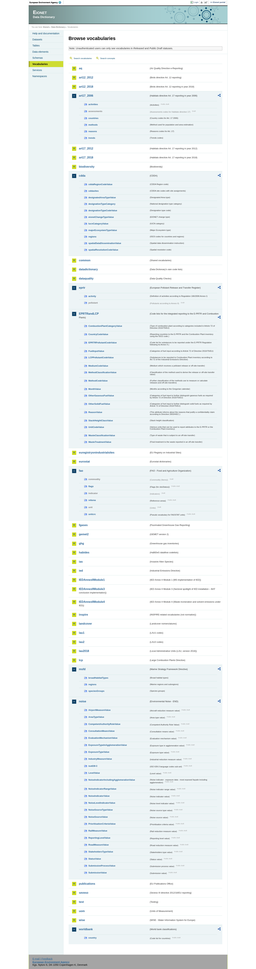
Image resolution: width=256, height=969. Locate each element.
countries (94, 118)
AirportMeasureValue (100, 710)
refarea (92, 500)
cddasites (94, 191)
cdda (82, 175)
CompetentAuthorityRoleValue (104, 724)
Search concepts (107, 58)
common (85, 260)
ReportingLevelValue (99, 838)
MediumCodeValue (98, 366)
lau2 (82, 642)
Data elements (40, 51)
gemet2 (84, 534)
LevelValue (94, 773)
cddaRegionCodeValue (101, 184)
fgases (83, 525)
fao (81, 470)
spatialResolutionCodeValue (103, 249)
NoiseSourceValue (98, 817)
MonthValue (95, 389)
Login (196, 2)
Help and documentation (45, 33)
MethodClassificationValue (103, 372)
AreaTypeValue (96, 717)
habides (84, 552)
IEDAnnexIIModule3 (92, 589)
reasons (93, 131)
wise (82, 920)
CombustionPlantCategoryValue (105, 326)
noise (82, 701)
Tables (36, 45)
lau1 (82, 632)
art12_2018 (86, 86)
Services (37, 70)
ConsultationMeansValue (102, 731)
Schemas (37, 57)
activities (93, 104)
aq (80, 68)
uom (82, 911)
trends (92, 138)
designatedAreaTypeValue (102, 197)
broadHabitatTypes (98, 678)
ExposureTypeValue (99, 752)
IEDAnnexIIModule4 (92, 601)
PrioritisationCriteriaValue (102, 824)
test (81, 901)
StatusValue (95, 858)
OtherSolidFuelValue (99, 404)
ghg (81, 543)
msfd (82, 669)
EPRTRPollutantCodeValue (103, 342)
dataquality (86, 278)
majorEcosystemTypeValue (103, 230)
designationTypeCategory (102, 204)
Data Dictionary (58, 27)
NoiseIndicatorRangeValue (102, 789)
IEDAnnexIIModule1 (92, 579)
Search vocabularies (83, 58)
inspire (83, 614)
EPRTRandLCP (89, 313)
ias (81, 561)
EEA (46, 2)
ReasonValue (95, 412)
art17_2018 (86, 157)
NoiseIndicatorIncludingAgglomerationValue (112, 780)
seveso (83, 892)
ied (81, 570)
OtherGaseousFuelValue (101, 395)
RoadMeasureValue (99, 844)
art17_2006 (86, 95)
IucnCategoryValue (98, 223)
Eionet (46, 27)
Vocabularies (40, 64)
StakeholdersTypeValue (101, 851)
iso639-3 (93, 766)
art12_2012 (86, 77)
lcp (81, 660)
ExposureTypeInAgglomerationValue (108, 745)
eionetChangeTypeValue (101, 217)
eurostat (84, 461)
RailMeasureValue (98, 830)
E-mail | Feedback (42, 958)
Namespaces (39, 76)
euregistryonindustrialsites (96, 452)
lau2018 (84, 651)
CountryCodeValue (98, 334)
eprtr (82, 287)
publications (87, 883)
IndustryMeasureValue (100, 759)
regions (92, 236)
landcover (85, 623)
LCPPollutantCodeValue (101, 357)
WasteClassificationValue (102, 435)
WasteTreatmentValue (100, 442)
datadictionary (88, 269)
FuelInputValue (96, 351)
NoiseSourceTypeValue (101, 809)
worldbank (86, 929)
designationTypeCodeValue (103, 210)
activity (92, 296)
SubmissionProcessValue (102, 865)
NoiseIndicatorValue (99, 796)
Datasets (37, 39)
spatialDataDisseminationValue (105, 243)
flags (91, 486)
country (93, 937)
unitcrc (92, 514)
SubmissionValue (98, 872)
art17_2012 (86, 148)
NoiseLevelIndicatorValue (102, 803)
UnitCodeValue (96, 427)
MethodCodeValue (98, 380)
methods (93, 124)
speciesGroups (96, 691)
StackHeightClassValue (101, 420)
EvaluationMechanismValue (103, 738)
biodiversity (87, 166)
